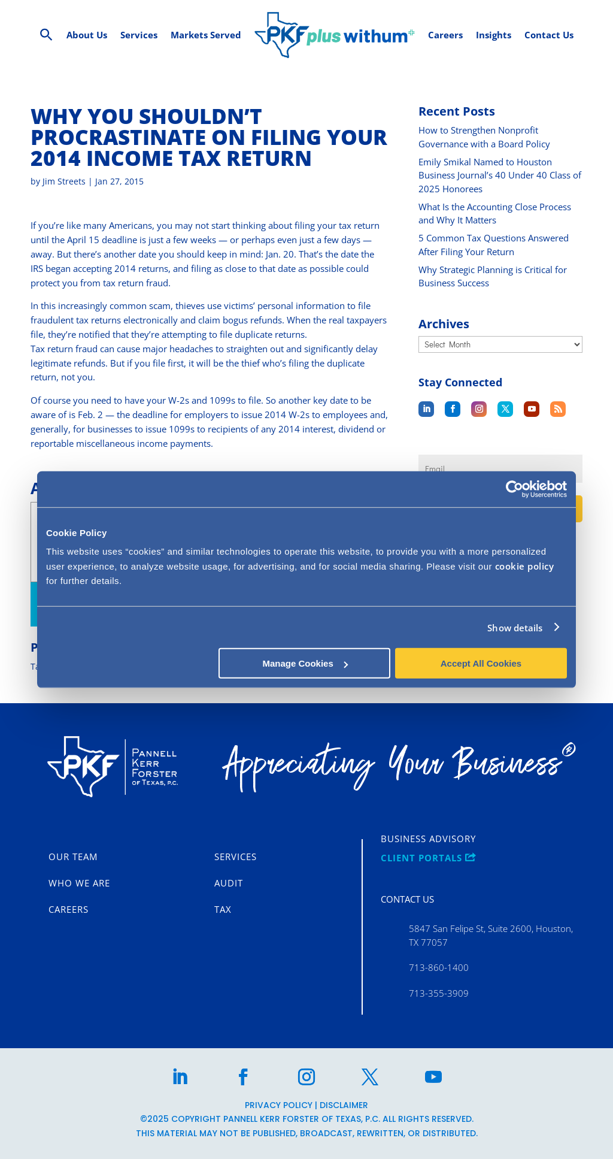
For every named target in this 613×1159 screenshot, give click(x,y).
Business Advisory (428, 839)
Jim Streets (64, 181)
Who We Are (79, 883)
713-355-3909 (439, 993)
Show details (514, 627)
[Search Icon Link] (46, 35)
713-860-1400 (439, 967)
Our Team (73, 857)
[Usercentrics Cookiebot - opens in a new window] (514, 489)
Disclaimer (344, 1105)
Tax (223, 910)
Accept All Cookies (481, 663)
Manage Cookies (304, 663)
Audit (228, 883)
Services (235, 857)
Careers (68, 910)
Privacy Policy (278, 1105)
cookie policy (524, 566)
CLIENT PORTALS (428, 858)
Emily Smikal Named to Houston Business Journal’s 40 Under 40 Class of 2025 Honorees (499, 175)
